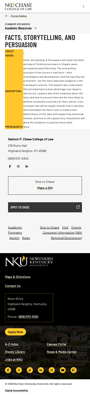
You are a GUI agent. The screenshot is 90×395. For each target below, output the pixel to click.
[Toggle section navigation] (35, 28)
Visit (65, 227)
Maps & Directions (17, 277)
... (6, 16)
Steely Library (15, 352)
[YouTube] (63, 370)
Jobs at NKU (14, 359)
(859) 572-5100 (28, 316)
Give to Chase (49, 227)
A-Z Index (12, 344)
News (26, 238)
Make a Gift (45, 188)
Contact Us (12, 286)
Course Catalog (18, 16)
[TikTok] (30, 370)
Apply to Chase (44, 207)
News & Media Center (62, 352)
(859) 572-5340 (18, 158)
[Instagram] (18, 166)
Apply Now (15, 332)
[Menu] (83, 6)
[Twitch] (74, 370)
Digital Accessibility (16, 390)
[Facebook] (10, 166)
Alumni (14, 238)
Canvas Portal (56, 344)
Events (76, 227)
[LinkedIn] (27, 166)
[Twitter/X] (19, 370)
